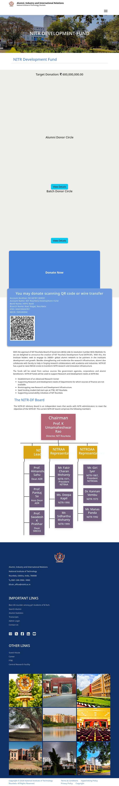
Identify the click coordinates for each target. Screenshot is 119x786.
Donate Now (54, 272)
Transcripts (13, 617)
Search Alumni (15, 609)
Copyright (80, 783)
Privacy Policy (67, 783)
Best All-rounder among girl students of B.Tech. (29, 605)
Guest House (14, 652)
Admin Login (14, 621)
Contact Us (13, 624)
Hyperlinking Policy (89, 780)
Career (12, 656)
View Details (59, 186)
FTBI (11, 660)
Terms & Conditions (69, 780)
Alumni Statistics (16, 613)
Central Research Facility (19, 664)
